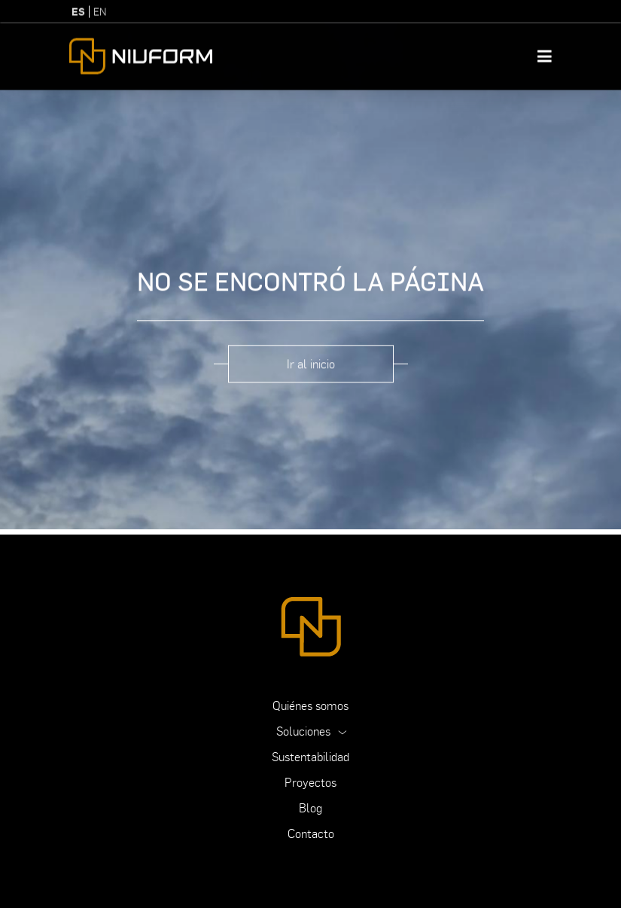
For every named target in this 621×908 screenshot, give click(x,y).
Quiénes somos (310, 705)
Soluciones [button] (304, 731)
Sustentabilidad (310, 756)
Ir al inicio (311, 351)
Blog (310, 807)
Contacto (311, 833)
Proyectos (310, 782)
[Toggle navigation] (544, 50)
